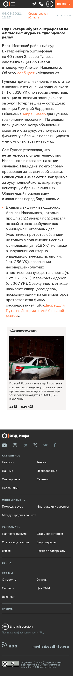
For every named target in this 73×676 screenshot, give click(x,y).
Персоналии (10, 488)
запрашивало (34, 114)
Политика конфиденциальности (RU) (23, 632)
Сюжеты (42, 479)
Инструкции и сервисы (53, 506)
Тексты (42, 462)
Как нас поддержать (51, 551)
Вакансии (8, 596)
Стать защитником (15, 542)
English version (17, 626)
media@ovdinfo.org (51, 646)
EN (49, 4)
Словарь (8, 588)
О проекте (9, 579)
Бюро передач (46, 542)
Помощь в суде (12, 506)
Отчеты (42, 579)
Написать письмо (14, 534)
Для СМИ (43, 588)
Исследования (47, 471)
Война (6, 563)
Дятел (6, 551)
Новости (64, 15)
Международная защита (19, 515)
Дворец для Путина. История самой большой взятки (35, 311)
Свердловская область (38, 15)
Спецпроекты (11, 479)
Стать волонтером (50, 534)
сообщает (26, 73)
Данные (7, 471)
